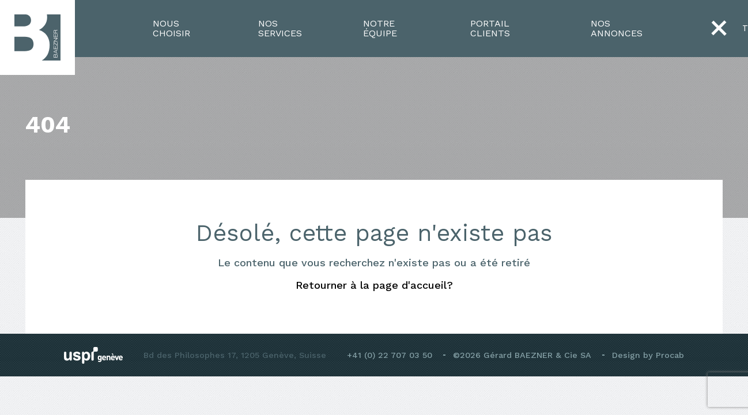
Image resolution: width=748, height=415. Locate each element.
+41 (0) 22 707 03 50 (389, 355)
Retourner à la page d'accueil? (374, 285)
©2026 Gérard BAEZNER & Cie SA (522, 355)
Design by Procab (648, 355)
